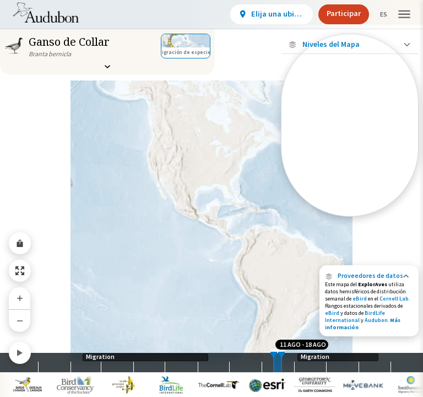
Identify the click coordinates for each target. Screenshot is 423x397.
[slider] (273, 362)
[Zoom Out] (20, 320)
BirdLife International (355, 316)
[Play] (20, 353)
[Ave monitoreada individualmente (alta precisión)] (350, 116)
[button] (369, 276)
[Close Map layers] (349, 44)
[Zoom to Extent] (20, 271)
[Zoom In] (20, 298)
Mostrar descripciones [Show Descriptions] (350, 219)
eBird (359, 298)
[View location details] (262, 14)
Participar (334, 13)
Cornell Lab (394, 298)
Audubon (376, 320)
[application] (211, 198)
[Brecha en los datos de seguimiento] (350, 189)
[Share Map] (20, 243)
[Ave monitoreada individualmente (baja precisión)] (350, 155)
